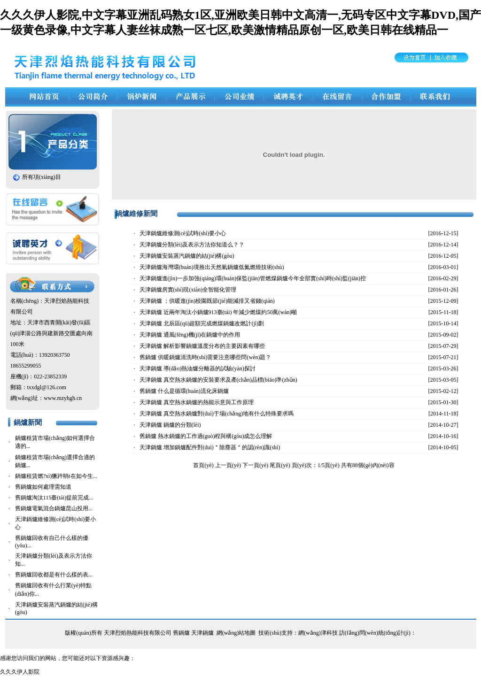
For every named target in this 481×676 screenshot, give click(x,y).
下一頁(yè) (255, 465)
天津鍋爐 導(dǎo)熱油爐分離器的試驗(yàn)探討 (198, 368)
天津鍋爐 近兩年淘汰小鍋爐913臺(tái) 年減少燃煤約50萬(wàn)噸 (218, 312)
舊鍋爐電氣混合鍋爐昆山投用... (54, 508)
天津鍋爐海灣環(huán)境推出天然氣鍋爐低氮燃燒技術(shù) (212, 267)
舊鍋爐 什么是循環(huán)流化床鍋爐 (184, 391)
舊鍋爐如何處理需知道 (43, 487)
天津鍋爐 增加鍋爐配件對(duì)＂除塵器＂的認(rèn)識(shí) (210, 447)
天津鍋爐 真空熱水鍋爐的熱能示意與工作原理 (197, 402)
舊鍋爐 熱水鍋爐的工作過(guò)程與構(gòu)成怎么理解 (206, 436)
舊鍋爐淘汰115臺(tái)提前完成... (54, 497)
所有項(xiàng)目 (41, 177)
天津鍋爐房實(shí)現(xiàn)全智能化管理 (188, 289)
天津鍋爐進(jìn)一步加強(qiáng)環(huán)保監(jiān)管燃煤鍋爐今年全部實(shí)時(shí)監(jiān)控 (253, 278)
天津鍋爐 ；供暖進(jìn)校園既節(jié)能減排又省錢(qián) (207, 301)
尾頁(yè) (280, 465)
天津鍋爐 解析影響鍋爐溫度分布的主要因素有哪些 (202, 346)
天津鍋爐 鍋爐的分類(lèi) (170, 425)
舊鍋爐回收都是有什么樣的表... (54, 574)
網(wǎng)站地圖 (236, 633)
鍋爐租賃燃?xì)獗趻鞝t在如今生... (56, 476)
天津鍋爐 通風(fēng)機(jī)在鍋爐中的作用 (190, 334)
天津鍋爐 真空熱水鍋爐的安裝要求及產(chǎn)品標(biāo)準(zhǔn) (218, 379)
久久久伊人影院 (19, 671)
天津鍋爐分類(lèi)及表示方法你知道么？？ (192, 244)
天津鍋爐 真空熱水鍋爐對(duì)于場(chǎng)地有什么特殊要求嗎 (217, 413)
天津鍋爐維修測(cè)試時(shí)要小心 (183, 233)
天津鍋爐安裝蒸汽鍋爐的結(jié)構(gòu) (187, 256)
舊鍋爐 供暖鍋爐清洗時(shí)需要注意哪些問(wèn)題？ (206, 357)
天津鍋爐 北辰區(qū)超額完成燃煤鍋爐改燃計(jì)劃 (202, 323)
